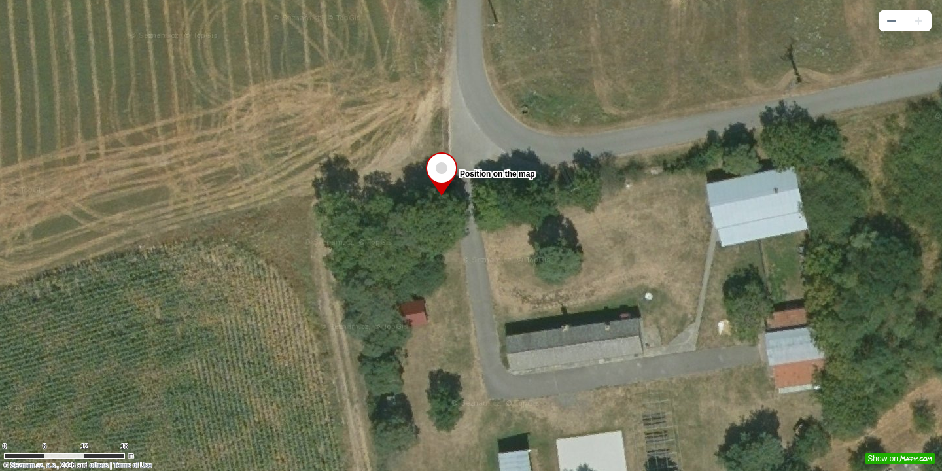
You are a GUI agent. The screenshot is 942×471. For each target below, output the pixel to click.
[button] (892, 20)
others (99, 465)
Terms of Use (132, 465)
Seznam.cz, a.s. (33, 465)
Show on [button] (900, 458)
